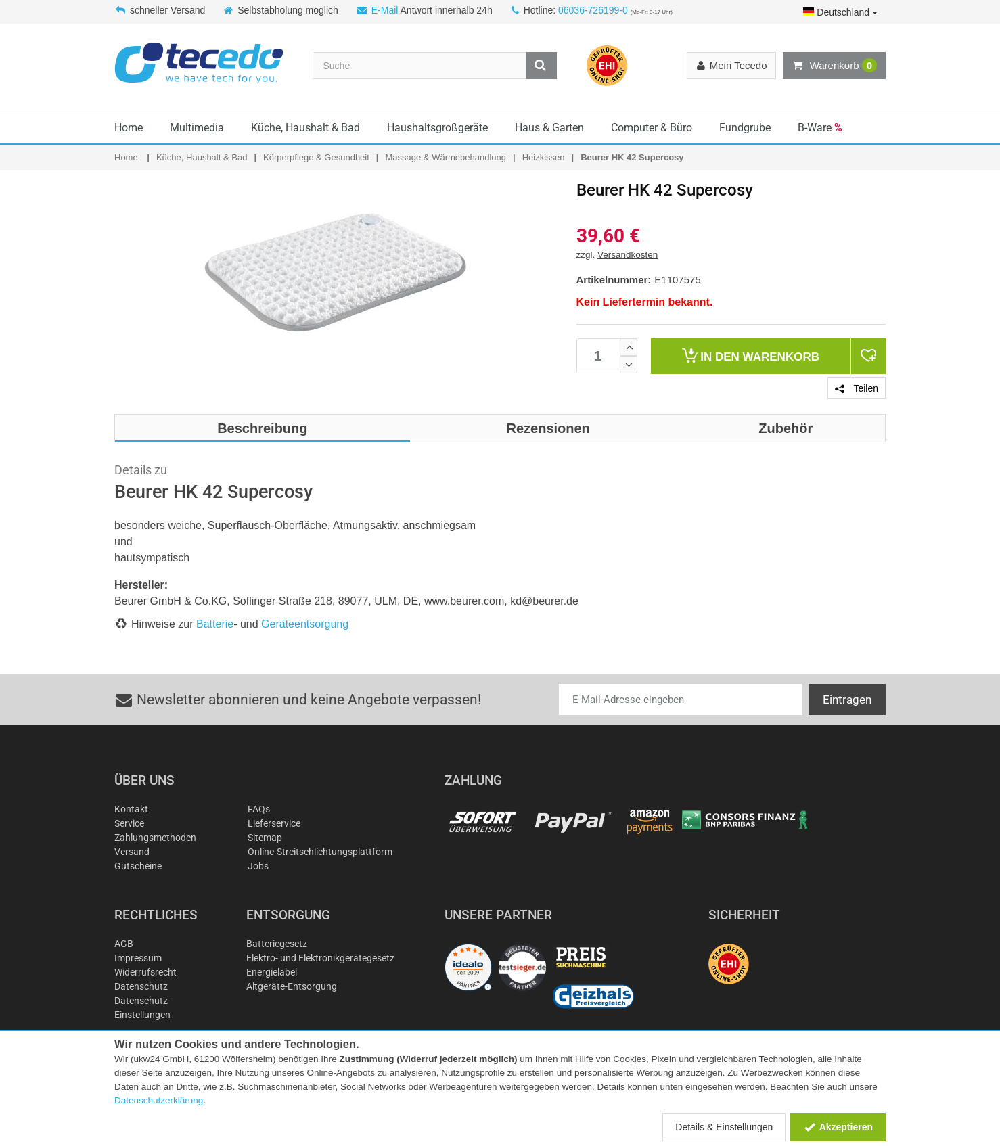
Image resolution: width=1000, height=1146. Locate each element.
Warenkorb (834, 66)
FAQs (259, 809)
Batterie (214, 624)
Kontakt (131, 809)
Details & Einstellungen (724, 1127)
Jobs (258, 866)
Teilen (856, 388)
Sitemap (265, 837)
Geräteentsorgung (304, 624)
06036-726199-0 (593, 10)
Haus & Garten (549, 127)
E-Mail (385, 10)
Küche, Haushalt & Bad (305, 127)
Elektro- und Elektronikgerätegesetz (320, 958)
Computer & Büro (651, 127)
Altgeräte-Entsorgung (291, 986)
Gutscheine (138, 866)
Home (128, 127)
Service (129, 823)
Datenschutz (141, 986)
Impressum (138, 958)
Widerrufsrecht (145, 972)
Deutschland (840, 12)
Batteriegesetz (276, 943)
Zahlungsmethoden (155, 837)
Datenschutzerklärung (158, 1100)
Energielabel (271, 972)
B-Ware (820, 127)
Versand (132, 851)
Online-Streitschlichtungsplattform (320, 851)
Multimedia (197, 127)
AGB (123, 943)
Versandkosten (627, 255)
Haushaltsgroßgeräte (437, 127)
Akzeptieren (838, 1127)
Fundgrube (745, 127)
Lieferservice (274, 823)
